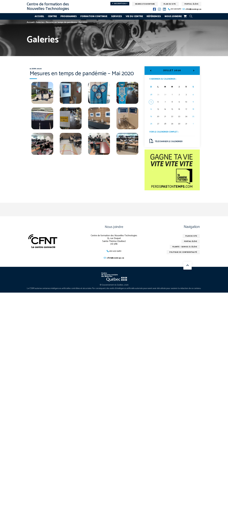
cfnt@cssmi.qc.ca (193, 9)
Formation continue (93, 16)
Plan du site (170, 4)
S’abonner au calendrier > (164, 79)
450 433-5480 (176, 9)
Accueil (39, 16)
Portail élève (191, 4)
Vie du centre (134, 16)
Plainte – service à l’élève (184, 248)
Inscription (119, 3)
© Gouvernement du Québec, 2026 (114, 286)
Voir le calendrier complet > (165, 132)
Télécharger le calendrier (167, 142)
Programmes (68, 16)
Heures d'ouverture (145, 4)
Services (116, 16)
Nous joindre (173, 16)
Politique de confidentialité (182, 254)
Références (154, 16)
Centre (52, 16)
